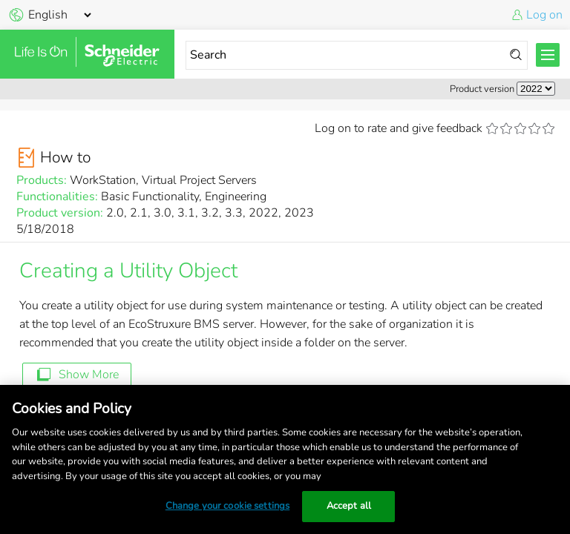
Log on (544, 15)
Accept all (349, 505)
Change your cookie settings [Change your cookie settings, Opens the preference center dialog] (228, 505)
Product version (482, 89)
